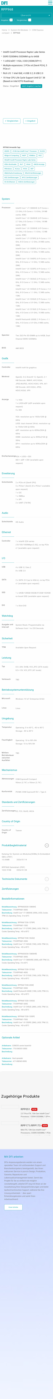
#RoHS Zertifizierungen (33, 173)
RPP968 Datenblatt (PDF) (13, 867)
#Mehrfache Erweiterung (13, 173)
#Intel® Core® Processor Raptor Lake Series (20, 160)
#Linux (17, 169)
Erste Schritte (13, 1207)
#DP (32, 169)
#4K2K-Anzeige (39, 164)
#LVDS (42, 151)
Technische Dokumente (25, 879)
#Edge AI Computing (11, 155)
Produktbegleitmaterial (25, 845)
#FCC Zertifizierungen (29, 177)
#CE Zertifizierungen (11, 177)
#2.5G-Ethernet (9, 182)
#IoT (21, 164)
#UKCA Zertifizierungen (26, 182)
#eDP (24, 155)
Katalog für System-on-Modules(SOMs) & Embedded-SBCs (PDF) (26, 855)
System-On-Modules (20, 30)
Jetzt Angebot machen (31, 86)
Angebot (30, 121)
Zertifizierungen (25, 889)
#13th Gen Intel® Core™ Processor (25, 151)
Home (5, 30)
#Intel (28, 164)
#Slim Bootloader (10, 164)
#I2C (40, 155)
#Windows (8, 169)
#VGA (25, 169)
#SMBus (32, 155)
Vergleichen (11, 121)
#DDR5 (6, 151)
